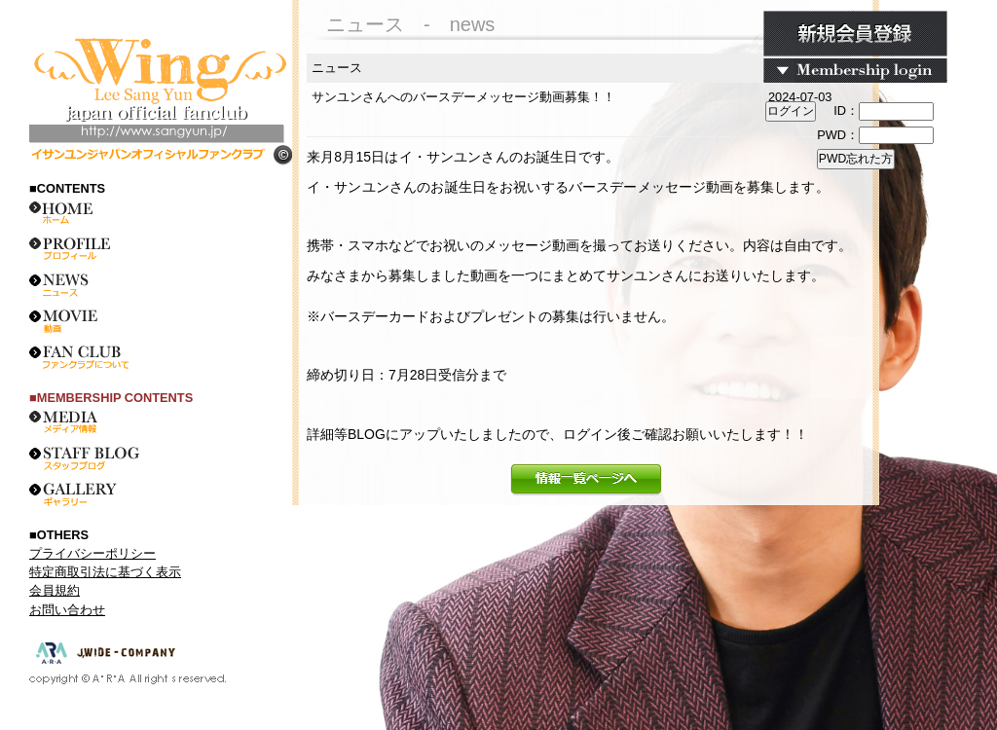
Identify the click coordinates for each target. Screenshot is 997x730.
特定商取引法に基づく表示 (105, 572)
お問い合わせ (67, 609)
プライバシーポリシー (92, 553)
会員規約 (54, 590)
